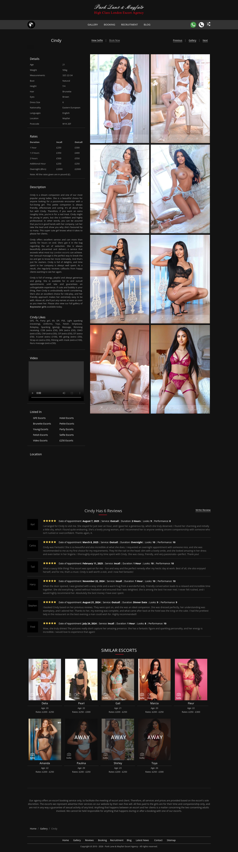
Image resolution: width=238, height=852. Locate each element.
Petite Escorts (67, 423)
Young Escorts (40, 429)
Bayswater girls (38, 306)
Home (65, 840)
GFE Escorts (39, 418)
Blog (147, 24)
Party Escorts (67, 429)
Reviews (89, 840)
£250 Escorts (66, 440)
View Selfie (97, 40)
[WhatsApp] (193, 25)
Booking (109, 24)
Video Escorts (40, 440)
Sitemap (171, 840)
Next (205, 40)
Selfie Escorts (67, 434)
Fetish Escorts (40, 434)
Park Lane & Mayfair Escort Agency (121, 846)
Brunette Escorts (42, 423)
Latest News (142, 840)
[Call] (201, 25)
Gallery (93, 24)
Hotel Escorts (67, 418)
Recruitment (129, 24)
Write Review (203, 510)
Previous (177, 40)
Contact (158, 840)
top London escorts (59, 252)
